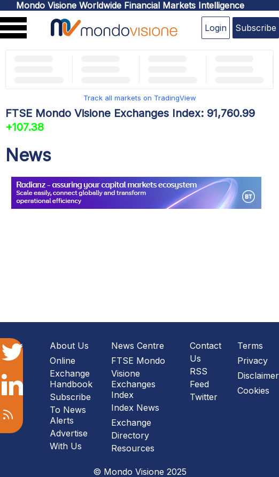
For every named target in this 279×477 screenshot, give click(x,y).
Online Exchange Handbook (71, 372)
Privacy (252, 360)
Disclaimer (258, 375)
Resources (132, 448)
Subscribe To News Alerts (70, 409)
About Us (69, 345)
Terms (250, 345)
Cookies (253, 390)
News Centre (137, 345)
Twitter (204, 397)
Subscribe (255, 27)
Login (216, 27)
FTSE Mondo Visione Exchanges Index (138, 377)
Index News (135, 407)
